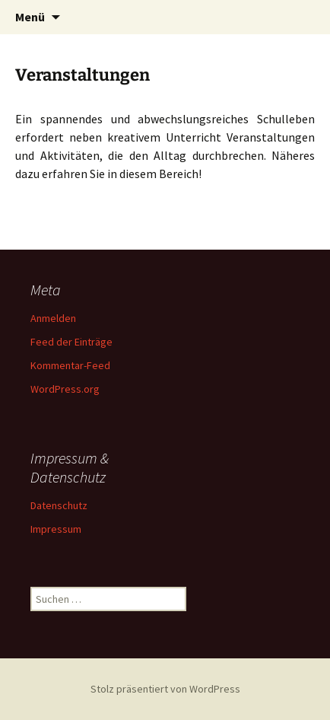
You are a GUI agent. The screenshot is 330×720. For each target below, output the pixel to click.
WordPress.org (65, 389)
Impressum (55, 529)
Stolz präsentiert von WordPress (165, 689)
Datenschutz (58, 505)
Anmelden (53, 318)
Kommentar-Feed (70, 365)
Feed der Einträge (71, 342)
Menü (30, 16)
